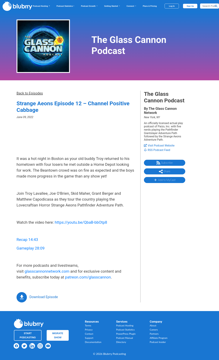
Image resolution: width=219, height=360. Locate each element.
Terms (88, 325)
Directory (121, 342)
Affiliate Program (159, 337)
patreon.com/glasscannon (88, 277)
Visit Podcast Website (159, 145)
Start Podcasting (28, 335)
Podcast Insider (158, 342)
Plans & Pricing (150, 6)
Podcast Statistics (65, 6)
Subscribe (165, 163)
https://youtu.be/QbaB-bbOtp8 (81, 222)
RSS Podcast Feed (157, 150)
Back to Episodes (30, 93)
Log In (172, 6)
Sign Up (190, 6)
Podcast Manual (124, 337)
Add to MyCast (164, 180)
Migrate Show (57, 335)
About (153, 325)
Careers (154, 329)
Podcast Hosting (41, 6)
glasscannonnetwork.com (47, 271)
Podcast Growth (89, 6)
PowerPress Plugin (125, 333)
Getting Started (112, 6)
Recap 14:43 (27, 239)
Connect (132, 6)
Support (89, 337)
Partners (154, 333)
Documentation (93, 342)
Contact (89, 333)
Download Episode (43, 297)
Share (164, 171)
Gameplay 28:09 (31, 248)
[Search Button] (216, 6)
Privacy (89, 329)
